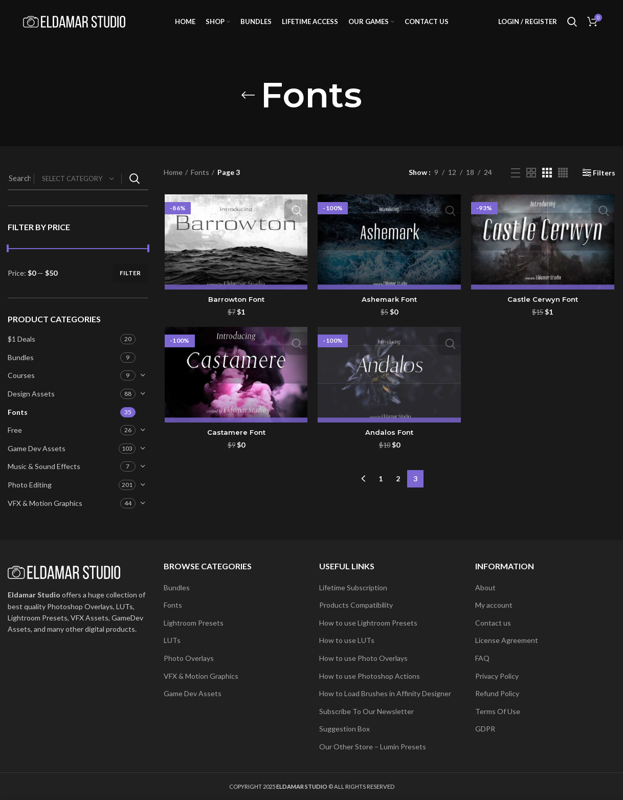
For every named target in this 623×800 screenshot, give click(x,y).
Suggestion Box (344, 728)
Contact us (493, 622)
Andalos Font (389, 443)
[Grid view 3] (547, 183)
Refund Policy (497, 693)
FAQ (482, 658)
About (485, 587)
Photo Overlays (189, 658)
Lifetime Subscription (353, 587)
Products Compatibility (356, 605)
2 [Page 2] (398, 487)
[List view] (515, 183)
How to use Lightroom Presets (368, 622)
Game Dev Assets (36, 458)
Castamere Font (235, 443)
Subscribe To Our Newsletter (366, 711)
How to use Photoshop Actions (369, 676)
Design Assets (31, 403)
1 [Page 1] (381, 487)
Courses (21, 386)
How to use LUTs (346, 640)
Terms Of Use (497, 711)
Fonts (18, 422)
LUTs (172, 640)
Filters (604, 183)
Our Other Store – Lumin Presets (372, 746)
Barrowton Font (235, 310)
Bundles (21, 367)
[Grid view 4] (563, 183)
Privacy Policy (497, 676)
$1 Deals (21, 349)
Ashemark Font (389, 310)
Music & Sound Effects (44, 477)
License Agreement (506, 640)
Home (173, 183)
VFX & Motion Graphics (45, 513)
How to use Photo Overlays (363, 658)
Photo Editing (30, 495)
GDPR (485, 728)
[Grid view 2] (531, 183)
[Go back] (248, 105)
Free (15, 440)
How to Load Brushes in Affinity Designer (385, 693)
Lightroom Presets (194, 622)
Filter (130, 283)
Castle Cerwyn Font (543, 310)
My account (494, 605)
